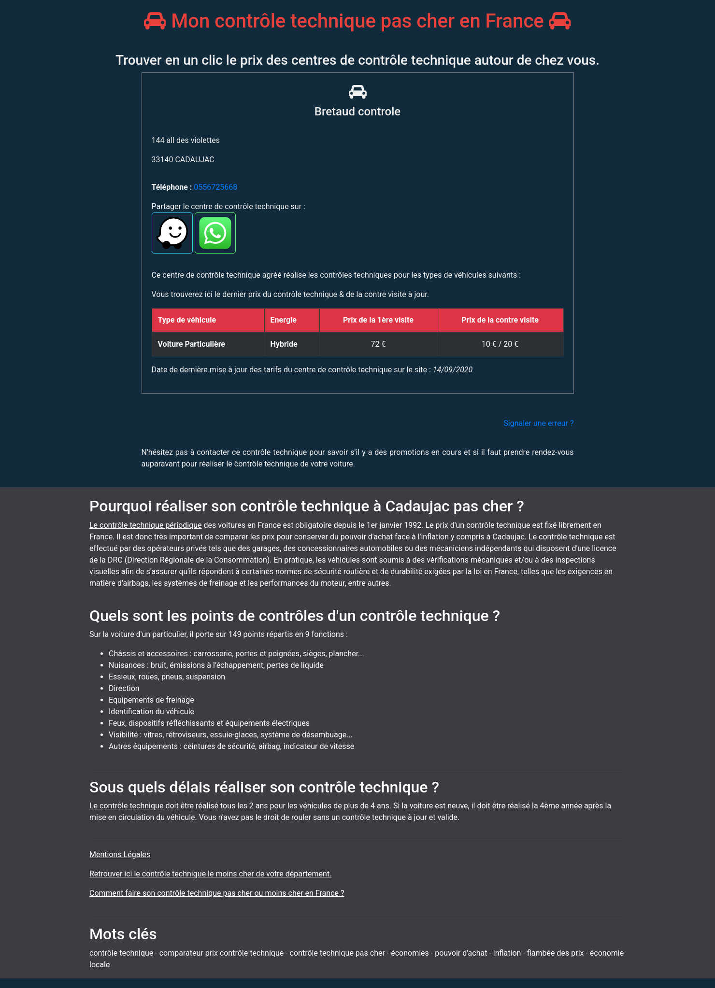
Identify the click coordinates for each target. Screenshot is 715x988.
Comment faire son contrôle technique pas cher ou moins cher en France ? (216, 893)
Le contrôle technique (126, 805)
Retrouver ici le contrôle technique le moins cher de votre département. (210, 873)
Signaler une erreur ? (538, 423)
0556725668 (215, 187)
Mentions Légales (119, 854)
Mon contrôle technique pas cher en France (357, 21)
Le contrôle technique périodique (145, 525)
